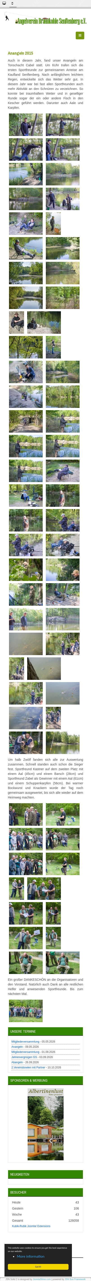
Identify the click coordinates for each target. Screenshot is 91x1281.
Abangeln (17, 1062)
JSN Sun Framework (75, 1279)
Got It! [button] (38, 1266)
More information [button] (30, 1256)
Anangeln (17, 1046)
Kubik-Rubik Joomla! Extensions (31, 1226)
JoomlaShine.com (42, 1279)
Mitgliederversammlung (25, 1041)
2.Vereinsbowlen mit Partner (28, 1067)
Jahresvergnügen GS (24, 1057)
